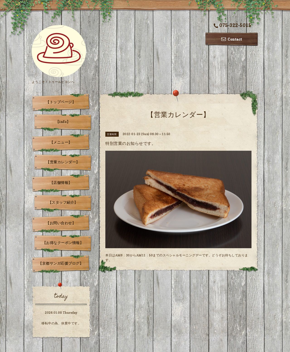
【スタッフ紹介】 (63, 202)
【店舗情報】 (61, 182)
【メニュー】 (61, 142)
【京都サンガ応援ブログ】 (60, 263)
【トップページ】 (61, 102)
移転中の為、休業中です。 (61, 323)
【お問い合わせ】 (61, 223)
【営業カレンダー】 (63, 162)
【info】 (63, 121)
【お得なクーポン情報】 (63, 242)
